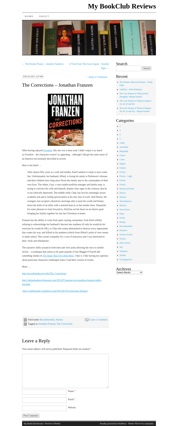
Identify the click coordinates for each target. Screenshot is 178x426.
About (44, 16)
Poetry (122, 218)
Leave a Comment (98, 319)
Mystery (123, 205)
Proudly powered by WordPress (113, 423)
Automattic (149, 423)
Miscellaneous (126, 201)
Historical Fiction (127, 188)
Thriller (123, 255)
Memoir (123, 197)
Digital (122, 163)
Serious (59, 319)
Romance (123, 230)
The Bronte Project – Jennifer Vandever (43, 64)
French (122, 184)
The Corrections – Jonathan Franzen (57, 85)
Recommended (47, 319)
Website (72, 407)
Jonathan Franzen (46, 324)
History (123, 193)
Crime (122, 159)
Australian (124, 147)
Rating (122, 222)
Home (29, 16)
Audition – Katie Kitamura (131, 89)
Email (72, 399)
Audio (122, 143)
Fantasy (123, 168)
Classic (123, 155)
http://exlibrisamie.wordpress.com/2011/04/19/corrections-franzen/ (55, 291)
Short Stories (125, 243)
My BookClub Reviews (122, 6)
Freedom (47, 150)
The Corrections (64, 324)
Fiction (123, 172)
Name (72, 391)
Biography (124, 151)
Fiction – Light (126, 176)
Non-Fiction (125, 209)
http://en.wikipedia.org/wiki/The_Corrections (44, 273)
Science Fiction (126, 234)
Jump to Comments (97, 77)
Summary (124, 251)
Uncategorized (126, 259)
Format (123, 180)
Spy (121, 247)
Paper (122, 213)
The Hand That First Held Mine (58, 255)
